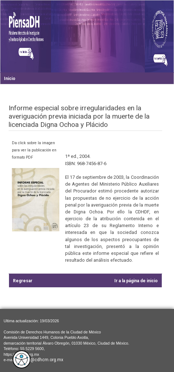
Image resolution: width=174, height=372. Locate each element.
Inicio (9, 78)
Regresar (22, 280)
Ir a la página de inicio (136, 280)
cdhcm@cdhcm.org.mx (39, 359)
